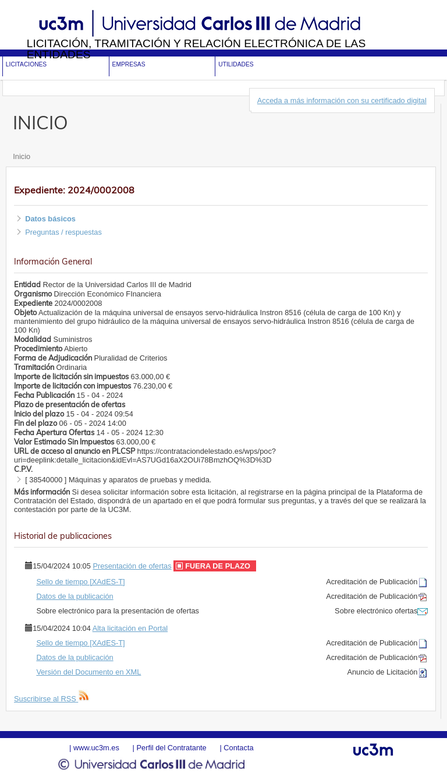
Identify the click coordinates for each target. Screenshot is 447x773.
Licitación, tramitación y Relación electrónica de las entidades (196, 49)
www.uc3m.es (96, 747)
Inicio (21, 156)
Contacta (238, 747)
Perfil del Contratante (171, 747)
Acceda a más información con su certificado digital (342, 100)
